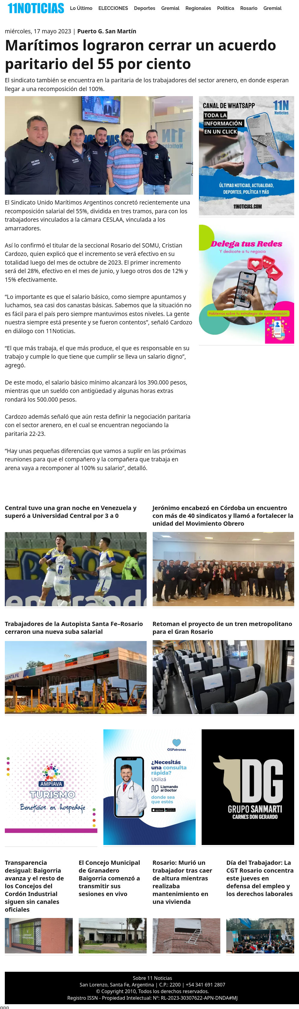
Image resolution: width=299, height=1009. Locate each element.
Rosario (249, 8)
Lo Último (81, 8)
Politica (225, 8)
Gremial (170, 8)
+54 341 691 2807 (205, 984)
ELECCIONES (113, 8)
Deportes (144, 8)
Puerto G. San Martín (106, 31)
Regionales (198, 8)
